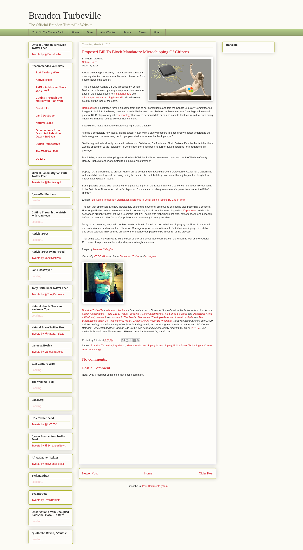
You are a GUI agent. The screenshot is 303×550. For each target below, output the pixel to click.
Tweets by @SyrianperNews (49, 445)
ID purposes (190, 210)
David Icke (42, 108)
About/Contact (108, 32)
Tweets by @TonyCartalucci (48, 294)
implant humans (122, 93)
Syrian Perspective (48, 143)
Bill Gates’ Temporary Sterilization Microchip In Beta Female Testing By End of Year (138, 199)
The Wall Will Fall (47, 151)
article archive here (116, 310)
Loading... (38, 200)
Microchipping (164, 345)
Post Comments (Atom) (155, 486)
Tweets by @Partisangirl (46, 182)
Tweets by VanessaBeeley (47, 351)
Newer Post (90, 473)
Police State (180, 345)
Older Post (206, 473)
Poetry (158, 32)
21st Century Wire (47, 72)
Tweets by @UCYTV (44, 424)
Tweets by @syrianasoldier (48, 463)
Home (75, 32)
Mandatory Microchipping (141, 345)
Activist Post (44, 79)
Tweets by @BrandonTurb (47, 54)
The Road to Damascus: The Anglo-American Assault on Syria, (158, 317)
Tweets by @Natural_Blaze (48, 333)
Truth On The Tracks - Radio (48, 32)
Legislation (119, 345)
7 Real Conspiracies (151, 313)
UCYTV (195, 327)
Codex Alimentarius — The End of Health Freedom (110, 313)
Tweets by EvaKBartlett (46, 499)
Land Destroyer (46, 115)
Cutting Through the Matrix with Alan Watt (49, 99)
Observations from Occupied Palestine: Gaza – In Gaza (49, 133)
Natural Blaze (89, 62)
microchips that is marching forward (102, 97)
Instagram (151, 256)
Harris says (88, 107)
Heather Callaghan (103, 249)
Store (90, 32)
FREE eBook (101, 256)
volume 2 (117, 317)
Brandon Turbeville (65, 15)
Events (143, 32)
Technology (94, 349)
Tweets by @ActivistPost (46, 257)
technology (125, 115)
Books (127, 32)
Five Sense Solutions (175, 313)
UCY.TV (40, 158)
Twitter (136, 256)
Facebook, (126, 256)
